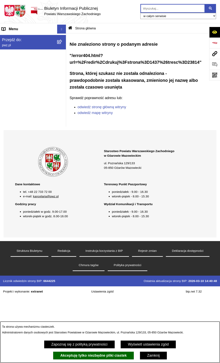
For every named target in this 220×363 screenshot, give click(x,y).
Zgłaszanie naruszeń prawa (24, 100)
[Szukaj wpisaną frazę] (210, 8)
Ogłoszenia (11, 74)
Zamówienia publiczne (19, 83)
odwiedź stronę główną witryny (102, 107)
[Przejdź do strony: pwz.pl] (214, 53)
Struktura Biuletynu (29, 317)
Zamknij (153, 355)
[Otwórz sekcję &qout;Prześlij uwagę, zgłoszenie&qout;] (214, 64)
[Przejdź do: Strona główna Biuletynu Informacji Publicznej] (70, 28)
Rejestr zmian (147, 317)
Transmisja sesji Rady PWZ (24, 163)
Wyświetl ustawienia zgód (148, 344)
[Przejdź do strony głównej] (52, 11)
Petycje (8, 136)
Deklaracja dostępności (187, 317)
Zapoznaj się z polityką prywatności (79, 344)
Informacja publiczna (18, 127)
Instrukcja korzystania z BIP (104, 317)
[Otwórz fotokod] (214, 75)
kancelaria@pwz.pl (46, 262)
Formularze (11, 154)
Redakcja (64, 317)
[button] (63, 47)
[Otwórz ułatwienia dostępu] (214, 32)
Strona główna (13, 38)
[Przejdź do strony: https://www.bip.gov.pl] (214, 43)
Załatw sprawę (13, 65)
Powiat (7, 47)
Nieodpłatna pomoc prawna (23, 118)
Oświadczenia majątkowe (22, 92)
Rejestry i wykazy (15, 145)
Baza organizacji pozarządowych (28, 109)
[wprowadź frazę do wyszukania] (172, 8)
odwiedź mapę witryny (95, 113)
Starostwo (10, 56)
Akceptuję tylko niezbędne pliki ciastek (93, 355)
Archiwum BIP (13, 172)
